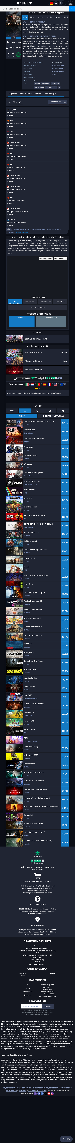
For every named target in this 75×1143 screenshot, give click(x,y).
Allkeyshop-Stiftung (37, 1137)
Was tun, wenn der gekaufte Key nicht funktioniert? (37, 1003)
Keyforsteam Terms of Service (17, 1134)
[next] (18, 38)
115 (63, 431)
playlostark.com (58, 66)
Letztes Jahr (30, 349)
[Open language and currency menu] (57, 3)
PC (28, 1031)
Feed (66, 17)
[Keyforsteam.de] (22, 3)
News (58, 17)
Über (32, 17)
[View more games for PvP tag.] (55, 88)
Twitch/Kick (22, 1020)
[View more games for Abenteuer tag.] (46, 84)
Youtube (52, 1020)
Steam (54, 74)
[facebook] (42, 1140)
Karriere (22, 1137)
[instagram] (52, 1140)
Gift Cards (47, 1034)
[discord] (39, 1140)
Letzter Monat (60, 349)
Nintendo (27, 1042)
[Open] (4, 3)
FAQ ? (37, 1009)
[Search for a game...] (37, 8)
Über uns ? (38, 993)
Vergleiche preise (21, 279)
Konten (38, 94)
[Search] (72, 8)
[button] (70, 3)
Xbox (28, 1035)
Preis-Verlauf (26, 94)
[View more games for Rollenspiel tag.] (56, 84)
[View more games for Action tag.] (37, 84)
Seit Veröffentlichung (15, 349)
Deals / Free (47, 1036)
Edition (40, 17)
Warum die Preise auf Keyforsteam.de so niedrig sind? (37, 998)
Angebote (12, 94)
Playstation (27, 1038)
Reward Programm (47, 1031)
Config (49, 17)
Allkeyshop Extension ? (37, 1011)
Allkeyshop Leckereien (47, 1043)
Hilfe (66, 1139)
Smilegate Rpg (57, 69)
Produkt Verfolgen (37, 354)
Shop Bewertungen (47, 1038)
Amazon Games (58, 71)
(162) (46, 425)
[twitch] (35, 1140)
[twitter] (46, 1140)
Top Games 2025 (47, 1041)
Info (25, 17)
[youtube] (49, 1140)
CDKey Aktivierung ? (37, 1006)
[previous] (8, 38)
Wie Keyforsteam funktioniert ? (37, 995)
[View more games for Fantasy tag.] (49, 88)
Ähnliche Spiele (51, 94)
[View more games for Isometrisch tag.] (39, 88)
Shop (23, 1022)
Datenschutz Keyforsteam (45, 1134)
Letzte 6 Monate (45, 349)
